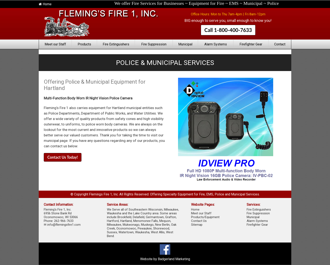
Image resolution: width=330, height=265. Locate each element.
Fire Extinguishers (116, 44)
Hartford (113, 221)
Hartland (126, 221)
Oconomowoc (126, 228)
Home (45, 4)
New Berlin (162, 225)
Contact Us (199, 221)
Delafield (138, 217)
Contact (279, 44)
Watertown (126, 232)
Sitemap (196, 225)
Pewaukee (145, 228)
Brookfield (124, 217)
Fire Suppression (153, 44)
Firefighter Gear (251, 44)
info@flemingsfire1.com (64, 225)
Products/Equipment (205, 217)
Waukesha (142, 232)
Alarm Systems (215, 44)
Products (84, 44)
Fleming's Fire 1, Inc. (57, 209)
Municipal (185, 44)
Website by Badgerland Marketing (165, 259)
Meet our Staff (55, 44)
